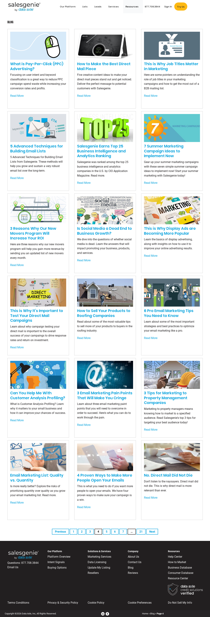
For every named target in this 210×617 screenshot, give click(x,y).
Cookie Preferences (140, 602)
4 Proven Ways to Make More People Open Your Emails (104, 478)
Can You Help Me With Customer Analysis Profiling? (37, 395)
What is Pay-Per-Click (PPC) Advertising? (36, 66)
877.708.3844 (30, 562)
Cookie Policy (96, 602)
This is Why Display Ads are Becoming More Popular (170, 231)
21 (141, 531)
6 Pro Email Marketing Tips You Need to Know (168, 313)
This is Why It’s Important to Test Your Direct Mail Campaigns (36, 315)
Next (152, 531)
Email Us (12, 567)
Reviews (133, 573)
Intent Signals (56, 562)
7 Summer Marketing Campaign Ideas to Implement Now (163, 151)
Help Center (175, 556)
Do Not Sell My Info (180, 602)
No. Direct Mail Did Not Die (168, 475)
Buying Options (57, 567)
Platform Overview (59, 556)
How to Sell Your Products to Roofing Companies (103, 313)
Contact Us (134, 562)
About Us (133, 556)
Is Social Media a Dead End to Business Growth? (104, 231)
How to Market (177, 562)
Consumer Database (180, 573)
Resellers (93, 573)
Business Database (180, 567)
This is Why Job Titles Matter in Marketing (171, 66)
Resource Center (178, 578)
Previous (60, 531)
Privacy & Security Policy (63, 602)
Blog (130, 567)
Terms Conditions (18, 602)
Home (145, 613)
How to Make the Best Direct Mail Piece (103, 66)
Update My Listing (99, 567)
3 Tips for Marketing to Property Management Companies (165, 397)
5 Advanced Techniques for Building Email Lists (36, 149)
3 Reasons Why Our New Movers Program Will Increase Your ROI (33, 233)
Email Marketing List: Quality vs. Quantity (36, 478)
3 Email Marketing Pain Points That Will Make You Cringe (104, 395)
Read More (17, 95)
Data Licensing (97, 562)
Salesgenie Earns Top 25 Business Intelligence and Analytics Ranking (101, 151)
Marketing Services (99, 556)
